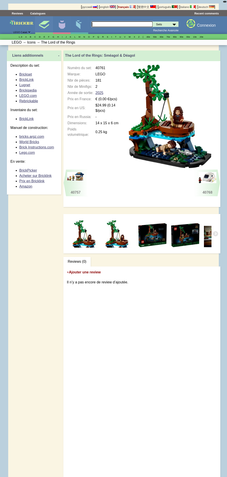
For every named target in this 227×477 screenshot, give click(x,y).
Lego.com (27, 152)
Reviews (17, 13)
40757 (76, 183)
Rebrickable (28, 101)
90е (181, 37)
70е (168, 37)
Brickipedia (28, 90)
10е (195, 37)
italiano (187, 7)
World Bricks (29, 142)
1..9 (20, 37)
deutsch (206, 7)
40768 (207, 183)
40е (148, 37)
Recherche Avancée (165, 30)
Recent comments (206, 13)
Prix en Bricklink (32, 181)
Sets (44, 25)
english (107, 7)
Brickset (25, 74)
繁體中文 (147, 7)
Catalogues (37, 13)
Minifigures (61, 25)
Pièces (79, 25)
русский (89, 7)
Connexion (206, 25)
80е (175, 37)
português (168, 7)
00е (188, 37)
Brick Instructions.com (36, 147)
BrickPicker (28, 170)
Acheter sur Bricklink (35, 176)
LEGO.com (28, 96)
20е (201, 37)
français (126, 7)
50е (155, 37)
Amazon (25, 186)
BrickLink (26, 80)
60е (161, 37)
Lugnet (24, 85)
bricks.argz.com (31, 136)
